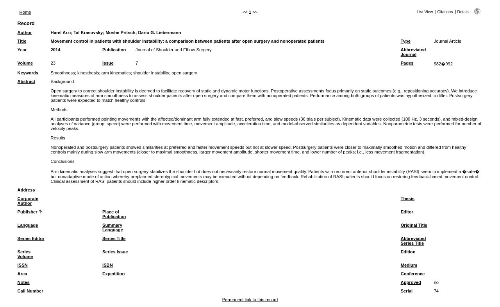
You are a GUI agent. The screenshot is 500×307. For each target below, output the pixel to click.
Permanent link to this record (250, 299)
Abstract (26, 81)
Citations (445, 12)
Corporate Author (28, 201)
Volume (25, 63)
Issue (108, 63)
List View (425, 12)
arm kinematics (116, 72)
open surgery (184, 72)
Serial (406, 291)
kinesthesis (88, 72)
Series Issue (115, 251)
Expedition (113, 273)
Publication (114, 49)
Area (22, 273)
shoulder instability (151, 72)
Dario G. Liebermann (159, 32)
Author (25, 32)
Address (26, 190)
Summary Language (112, 227)
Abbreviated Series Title (413, 241)
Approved (411, 282)
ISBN (107, 265)
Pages (407, 63)
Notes (24, 282)
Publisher (28, 211)
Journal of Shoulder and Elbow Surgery (174, 49)
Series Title (114, 238)
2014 (56, 49)
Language (28, 225)
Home (25, 12)
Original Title (414, 225)
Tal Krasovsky (88, 32)
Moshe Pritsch (120, 32)
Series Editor (31, 238)
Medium (409, 265)
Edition (408, 251)
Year (22, 49)
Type (406, 41)
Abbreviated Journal (413, 52)
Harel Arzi (61, 32)
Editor (407, 211)
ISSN (23, 265)
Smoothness (63, 72)
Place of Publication (114, 214)
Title (22, 41)
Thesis (407, 198)
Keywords (28, 72)
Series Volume (25, 254)
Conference (413, 273)
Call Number (30, 291)
